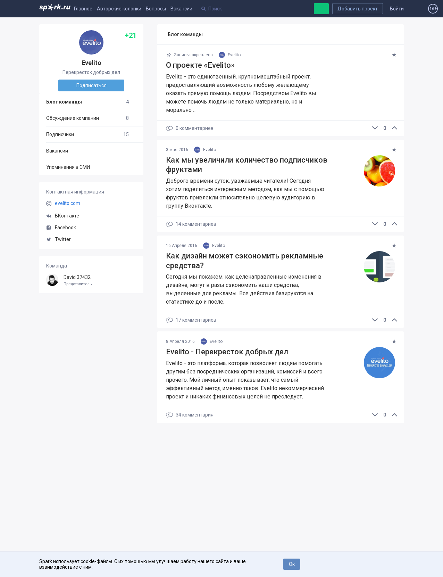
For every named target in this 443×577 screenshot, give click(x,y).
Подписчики (87, 134)
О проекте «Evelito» (200, 65)
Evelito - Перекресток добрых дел (227, 351)
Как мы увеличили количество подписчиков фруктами (246, 165)
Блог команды (87, 102)
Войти (397, 8)
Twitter (58, 239)
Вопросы (156, 8)
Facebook (61, 227)
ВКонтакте (62, 216)
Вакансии (181, 8)
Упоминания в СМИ (68, 167)
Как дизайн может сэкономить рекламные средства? (244, 261)
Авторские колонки (119, 8)
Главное (83, 8)
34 (190, 415)
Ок (292, 564)
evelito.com (67, 203)
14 (191, 224)
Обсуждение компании (87, 118)
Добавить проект (357, 8)
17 (191, 320)
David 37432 (91, 280)
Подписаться (91, 85)
